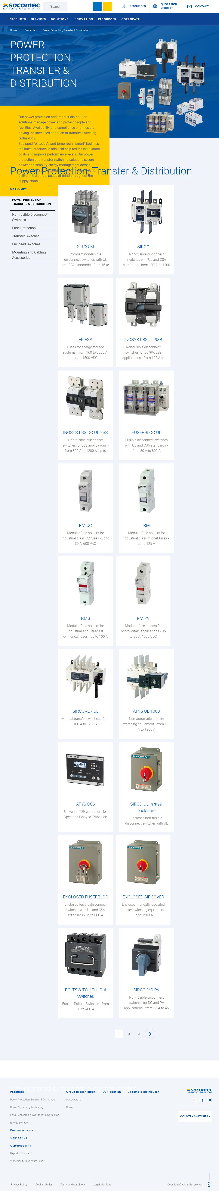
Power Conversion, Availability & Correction (34, 1114)
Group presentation (81, 1092)
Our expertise (73, 1099)
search (87, 6)
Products (17, 1092)
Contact (202, 6)
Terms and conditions (73, 1184)
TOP (209, 1184)
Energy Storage (19, 1122)
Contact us (18, 1138)
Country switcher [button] (194, 1116)
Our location (111, 1092)
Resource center (22, 1130)
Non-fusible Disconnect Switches (29, 217)
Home (13, 30)
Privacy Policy (19, 1184)
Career (69, 1107)
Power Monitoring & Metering (26, 1107)
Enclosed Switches (26, 244)
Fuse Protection (24, 228)
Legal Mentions (102, 1184)
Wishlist (107, 6)
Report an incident (20, 1153)
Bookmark (97, 6)
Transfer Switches (25, 236)
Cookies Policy (44, 1184)
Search (71, 6)
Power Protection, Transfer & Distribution (31, 202)
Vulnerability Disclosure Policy (27, 1161)
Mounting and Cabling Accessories (29, 255)
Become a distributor (143, 1092)
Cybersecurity (20, 1145)
